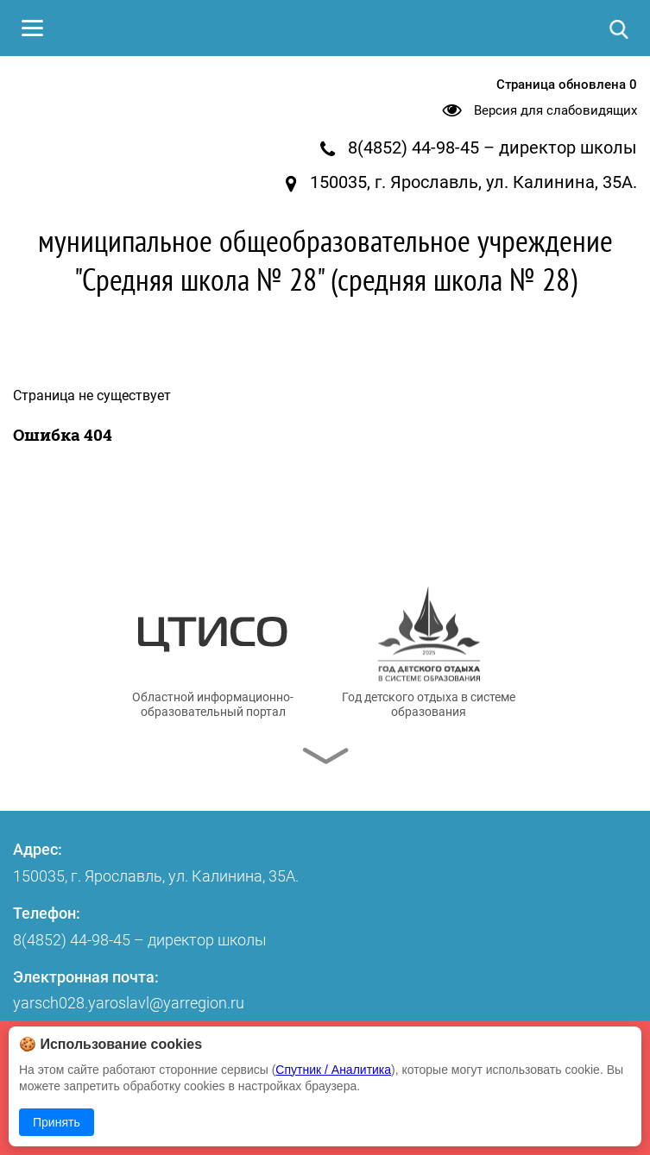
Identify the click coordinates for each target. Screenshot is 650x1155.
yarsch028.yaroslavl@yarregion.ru (128, 1003)
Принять (56, 1122)
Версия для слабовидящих (555, 110)
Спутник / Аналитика (333, 1070)
